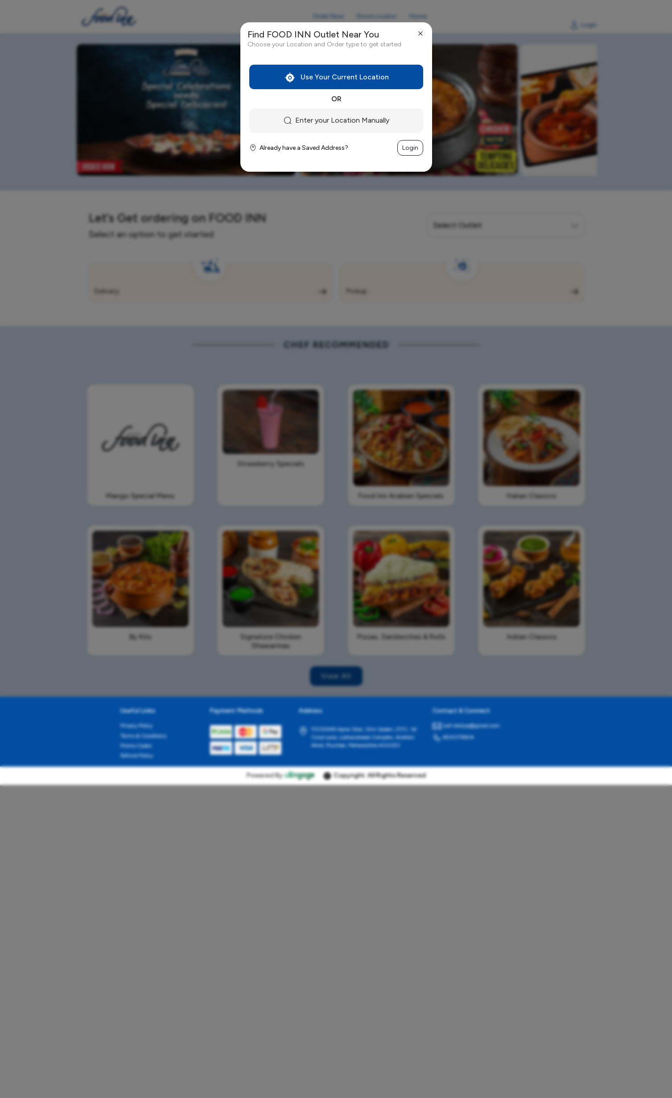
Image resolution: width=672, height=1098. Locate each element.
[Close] (420, 33)
